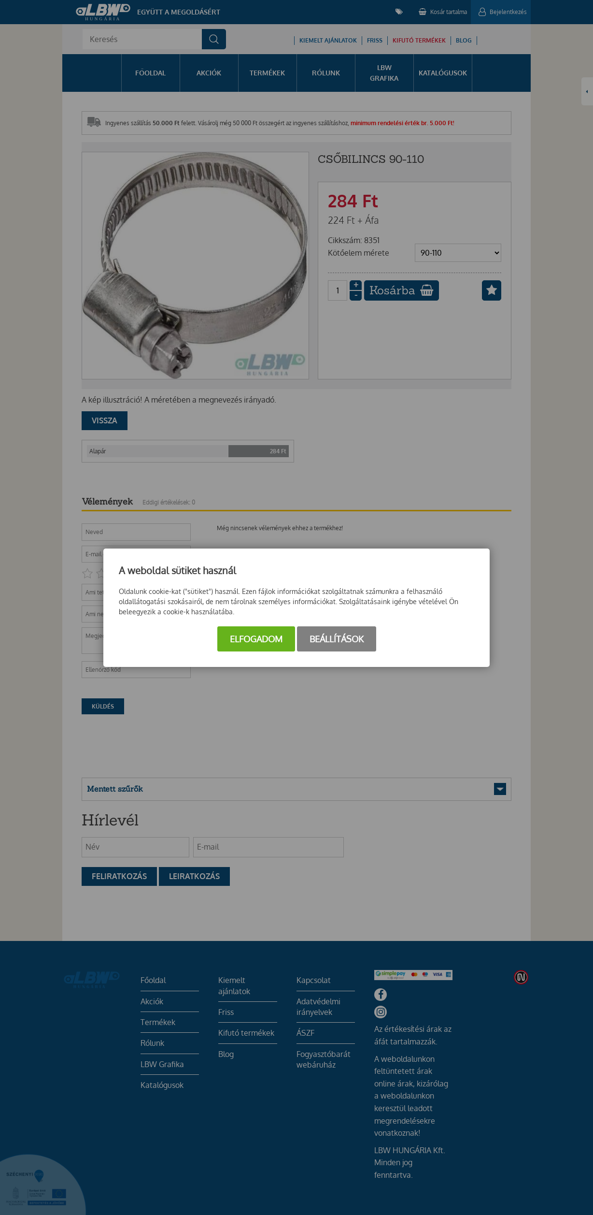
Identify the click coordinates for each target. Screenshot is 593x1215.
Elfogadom (256, 639)
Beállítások (337, 639)
